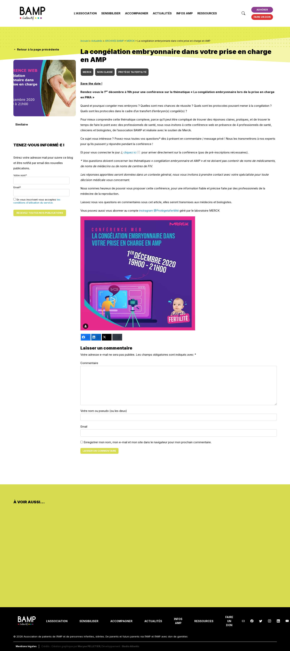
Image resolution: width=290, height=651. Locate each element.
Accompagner (136, 13)
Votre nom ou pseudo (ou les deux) (103, 411)
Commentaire (89, 363)
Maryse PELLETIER (89, 646)
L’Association (85, 13)
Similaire (21, 124)
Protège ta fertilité (132, 72)
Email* (41, 191)
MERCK (87, 72)
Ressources (207, 13)
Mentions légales (26, 646)
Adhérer (262, 9)
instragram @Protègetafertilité (159, 210)
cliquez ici (129, 152)
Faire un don (262, 16)
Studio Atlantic (130, 646)
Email (83, 426)
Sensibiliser (110, 13)
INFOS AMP (184, 13)
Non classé (105, 72)
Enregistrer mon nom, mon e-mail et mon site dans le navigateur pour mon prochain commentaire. (148, 442)
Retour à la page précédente (36, 49)
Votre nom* (41, 179)
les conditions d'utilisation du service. (36, 201)
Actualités (162, 13)
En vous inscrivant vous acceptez (36, 201)
